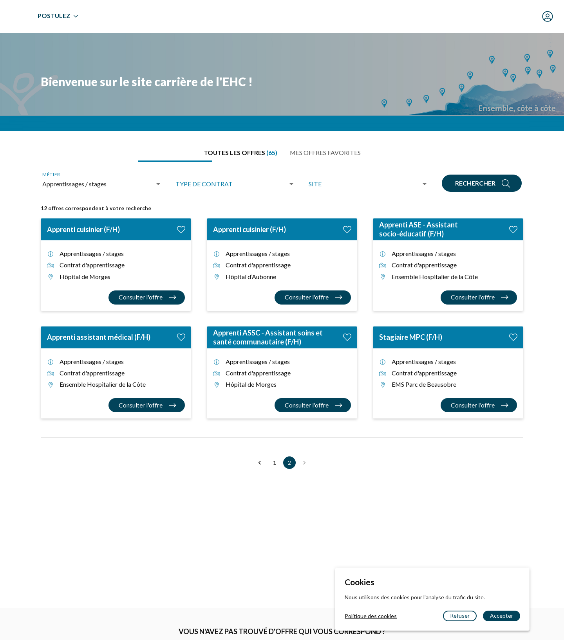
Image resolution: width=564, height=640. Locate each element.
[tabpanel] (282, 320)
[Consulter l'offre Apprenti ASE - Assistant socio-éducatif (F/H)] (479, 297)
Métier (51, 174)
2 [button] (289, 462)
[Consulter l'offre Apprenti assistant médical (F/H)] (146, 405)
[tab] (240, 152)
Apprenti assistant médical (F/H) (98, 337)
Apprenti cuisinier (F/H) (83, 229)
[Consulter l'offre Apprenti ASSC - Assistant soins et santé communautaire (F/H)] (313, 405)
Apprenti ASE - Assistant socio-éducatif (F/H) (418, 229)
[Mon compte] (547, 16)
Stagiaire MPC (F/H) (410, 337)
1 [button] (274, 462)
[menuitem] (152, 16)
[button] (259, 462)
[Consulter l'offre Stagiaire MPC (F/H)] (479, 405)
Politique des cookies (371, 616)
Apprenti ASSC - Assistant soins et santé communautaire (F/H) (268, 337)
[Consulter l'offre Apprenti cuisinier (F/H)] (146, 297)
